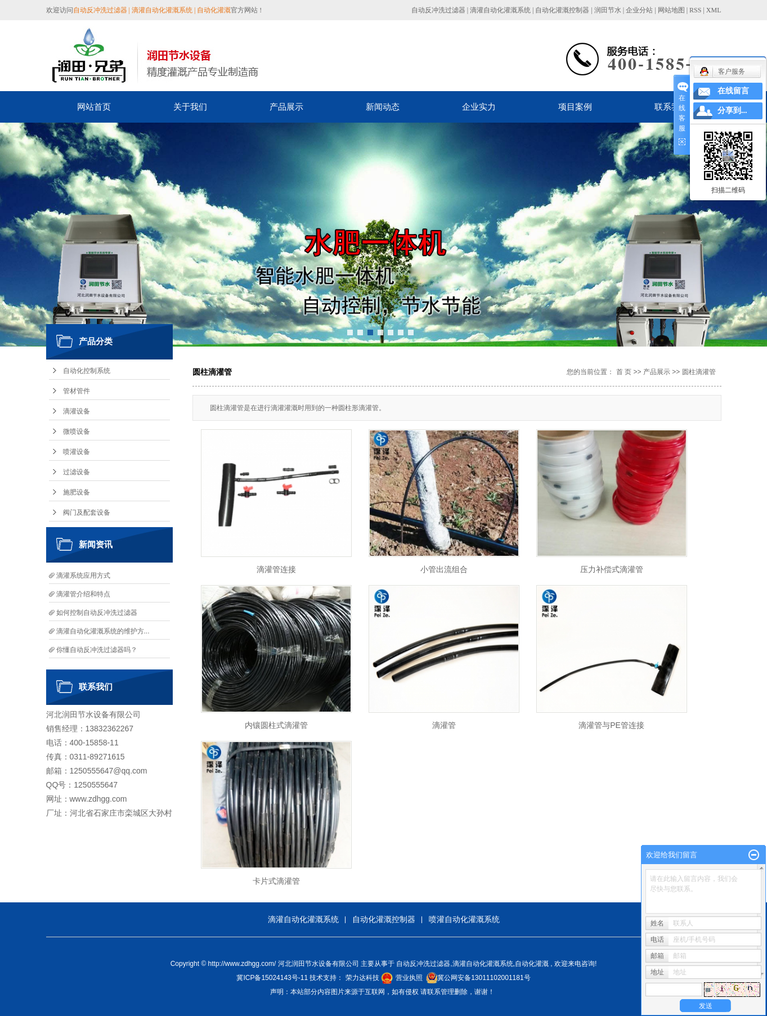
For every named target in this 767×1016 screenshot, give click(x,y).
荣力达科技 (362, 978)
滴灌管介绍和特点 (83, 594)
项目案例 (575, 106)
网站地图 (672, 10)
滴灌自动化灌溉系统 (500, 10)
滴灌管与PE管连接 (611, 725)
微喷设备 (76, 431)
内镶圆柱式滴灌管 (276, 725)
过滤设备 (76, 472)
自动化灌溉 (532, 964)
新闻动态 (383, 106)
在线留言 (733, 91)
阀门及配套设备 (86, 512)
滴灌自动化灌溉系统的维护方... (103, 631)
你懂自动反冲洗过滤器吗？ (96, 650)
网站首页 (94, 106)
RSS (695, 10)
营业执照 (409, 978)
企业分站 (639, 10)
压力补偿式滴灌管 (611, 569)
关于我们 (190, 106)
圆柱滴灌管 (699, 372)
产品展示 (286, 106)
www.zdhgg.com (98, 798)
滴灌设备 (76, 411)
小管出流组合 (444, 569)
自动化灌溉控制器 (562, 10)
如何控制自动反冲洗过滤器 (96, 613)
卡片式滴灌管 (276, 880)
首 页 (623, 372)
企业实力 (479, 106)
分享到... (732, 110)
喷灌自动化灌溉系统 (464, 919)
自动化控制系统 (86, 371)
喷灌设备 (76, 452)
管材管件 (76, 391)
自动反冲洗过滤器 (438, 10)
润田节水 (607, 10)
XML (713, 10)
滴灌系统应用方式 (83, 575)
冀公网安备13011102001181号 (483, 978)
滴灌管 (444, 725)
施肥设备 (76, 492)
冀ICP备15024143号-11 (272, 978)
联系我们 (671, 106)
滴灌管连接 (276, 569)
